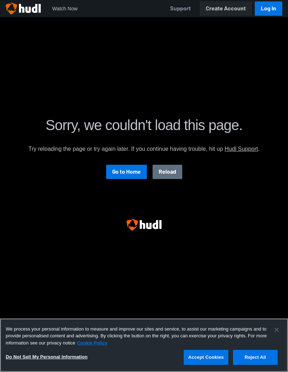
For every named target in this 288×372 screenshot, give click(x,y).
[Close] (276, 330)
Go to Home (126, 172)
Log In (268, 8)
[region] (144, 345)
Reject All (255, 357)
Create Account (226, 8)
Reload (167, 172)
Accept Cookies (206, 357)
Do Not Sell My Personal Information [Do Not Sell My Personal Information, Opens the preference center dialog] (47, 356)
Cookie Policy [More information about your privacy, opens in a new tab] (92, 343)
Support (180, 8)
